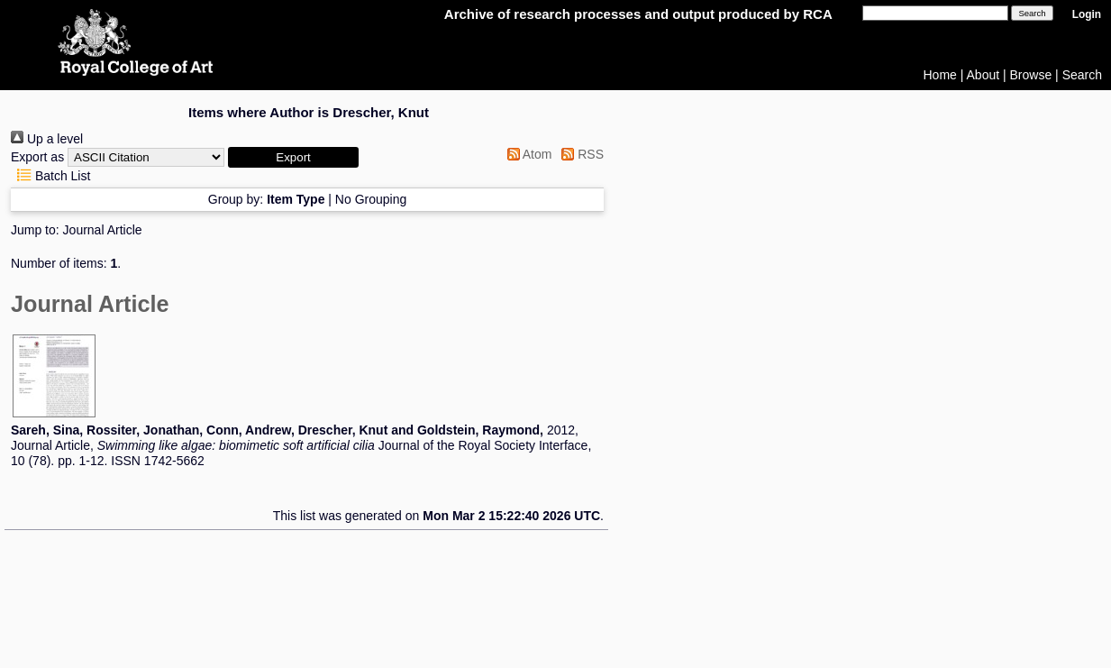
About (983, 75)
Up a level (47, 139)
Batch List (50, 176)
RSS (579, 154)
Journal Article (102, 230)
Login (1086, 14)
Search (1082, 75)
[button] (293, 157)
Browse (1031, 75)
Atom (526, 154)
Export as (37, 157)
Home (940, 75)
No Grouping (370, 199)
